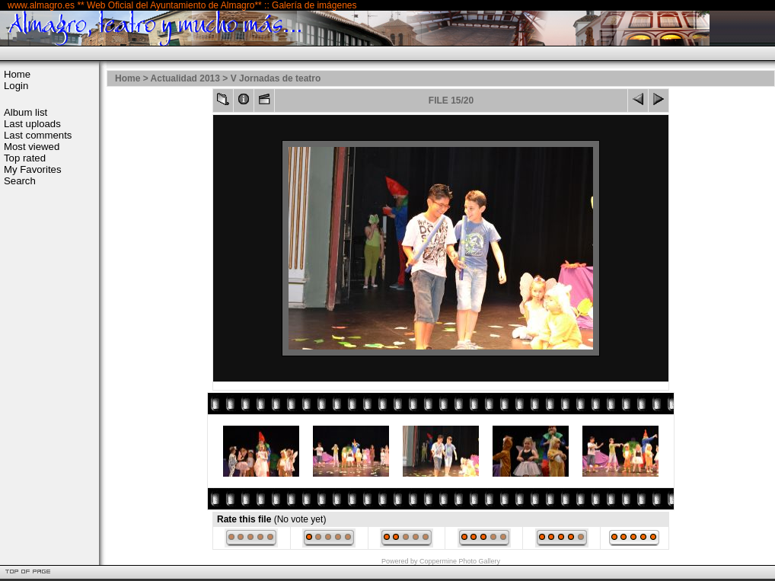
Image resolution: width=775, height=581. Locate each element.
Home (17, 74)
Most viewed (31, 146)
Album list (25, 112)
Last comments (38, 135)
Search (20, 181)
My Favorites (32, 169)
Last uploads (32, 123)
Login (16, 85)
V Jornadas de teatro (276, 78)
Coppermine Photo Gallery (459, 561)
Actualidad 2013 (185, 78)
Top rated (25, 158)
